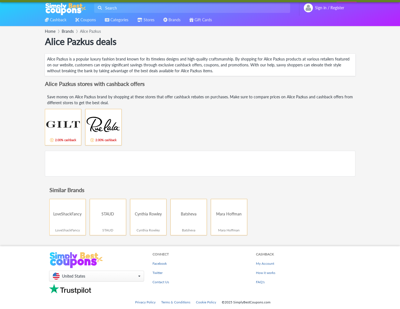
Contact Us (160, 282)
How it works (265, 273)
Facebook (159, 263)
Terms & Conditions (175, 302)
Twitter (157, 273)
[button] (96, 276)
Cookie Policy (206, 302)
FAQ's (260, 282)
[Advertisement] (200, 163)
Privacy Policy (145, 302)
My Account (265, 263)
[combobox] (191, 8)
